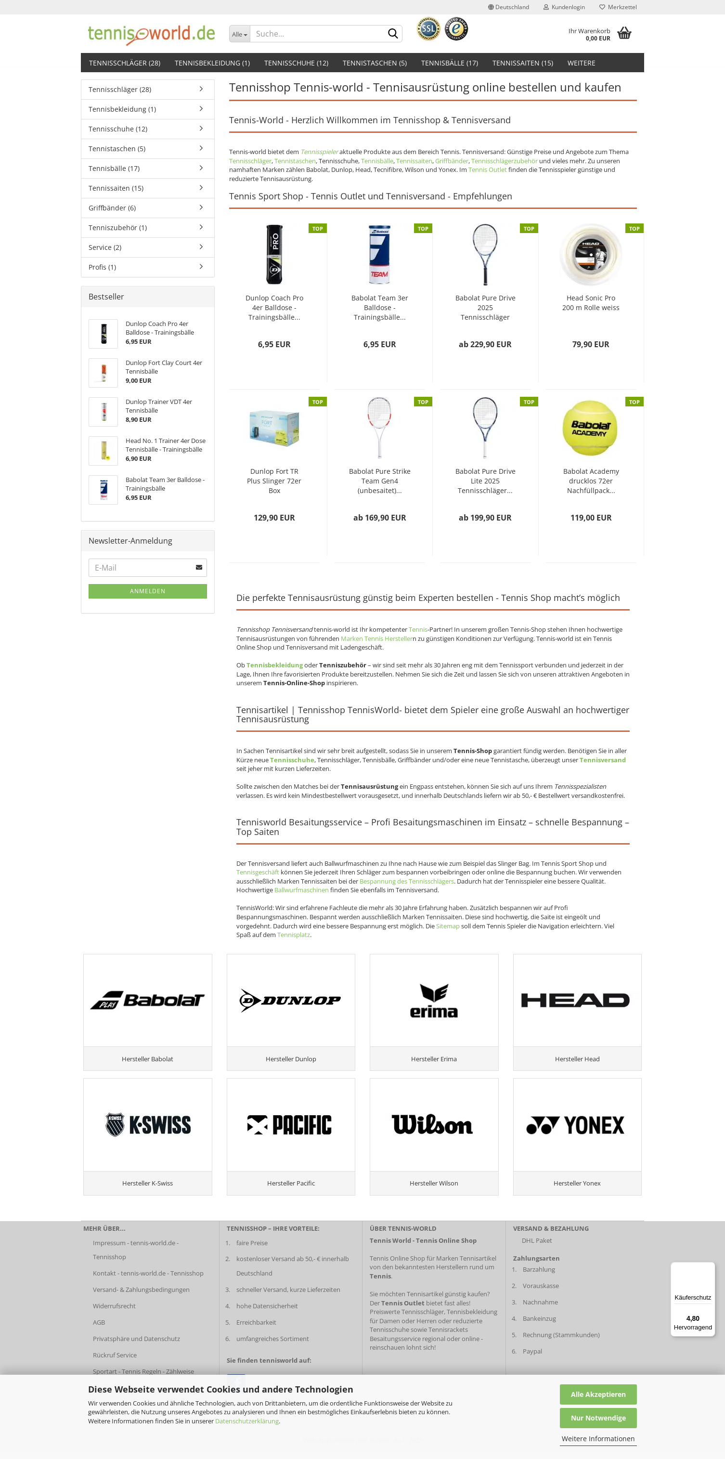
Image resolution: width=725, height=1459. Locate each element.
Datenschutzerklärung (247, 1421)
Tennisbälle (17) (449, 62)
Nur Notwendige (598, 1417)
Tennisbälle (377, 160)
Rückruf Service (115, 1360)
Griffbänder (451, 160)
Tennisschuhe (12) (296, 62)
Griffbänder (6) (112, 207)
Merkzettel (618, 7)
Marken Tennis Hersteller (377, 638)
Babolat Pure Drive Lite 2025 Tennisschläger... (485, 481)
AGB (99, 1328)
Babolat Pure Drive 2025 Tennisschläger (485, 307)
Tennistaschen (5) (375, 62)
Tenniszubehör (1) (118, 227)
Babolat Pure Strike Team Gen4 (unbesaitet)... (380, 481)
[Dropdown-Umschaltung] (239, 33)
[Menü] (709, 1268)
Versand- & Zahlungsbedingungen (141, 1295)
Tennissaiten (414, 160)
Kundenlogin (564, 7)
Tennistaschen (295, 160)
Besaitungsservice (395, 1344)
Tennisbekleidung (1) (212, 62)
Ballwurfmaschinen (301, 890)
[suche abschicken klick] (393, 34)
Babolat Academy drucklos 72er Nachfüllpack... (591, 481)
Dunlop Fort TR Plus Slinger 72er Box (274, 481)
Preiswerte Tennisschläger (407, 1318)
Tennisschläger (250, 160)
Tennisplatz (293, 934)
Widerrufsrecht (114, 1312)
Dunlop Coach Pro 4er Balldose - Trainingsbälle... (274, 307)
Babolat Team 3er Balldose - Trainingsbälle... (379, 307)
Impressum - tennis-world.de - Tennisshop (136, 1255)
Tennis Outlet (487, 169)
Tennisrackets (448, 1335)
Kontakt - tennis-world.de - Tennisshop (148, 1279)
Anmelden (148, 591)
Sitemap (448, 926)
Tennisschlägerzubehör (504, 160)
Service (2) (105, 247)
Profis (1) (102, 267)
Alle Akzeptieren (598, 1394)
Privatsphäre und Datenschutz (136, 1344)
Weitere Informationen (598, 1438)
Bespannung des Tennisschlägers (407, 881)
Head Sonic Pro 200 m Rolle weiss (591, 302)
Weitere (582, 62)
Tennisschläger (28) (124, 62)
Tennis (418, 629)
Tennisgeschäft (257, 872)
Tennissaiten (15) (522, 62)
